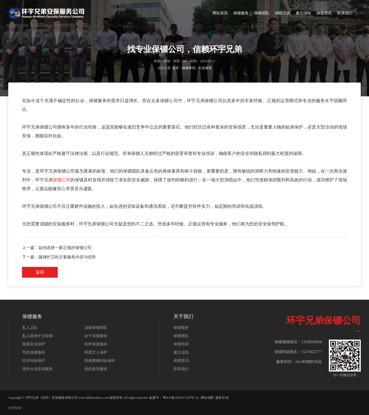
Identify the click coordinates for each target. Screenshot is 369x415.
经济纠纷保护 (33, 361)
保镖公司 (61, 180)
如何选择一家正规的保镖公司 (65, 247)
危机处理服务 (95, 369)
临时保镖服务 (95, 344)
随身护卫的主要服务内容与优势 (67, 257)
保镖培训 (282, 13)
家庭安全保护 (33, 344)
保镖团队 (261, 13)
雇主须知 (303, 13)
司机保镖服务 (33, 352)
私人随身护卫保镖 (37, 336)
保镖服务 (241, 13)
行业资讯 (205, 68)
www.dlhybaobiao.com (94, 398)
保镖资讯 (324, 13)
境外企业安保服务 (37, 369)
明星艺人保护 (95, 352)
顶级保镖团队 (95, 328)
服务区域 (221, 398)
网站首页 (220, 13)
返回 (40, 272)
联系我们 (345, 13)
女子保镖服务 (95, 336)
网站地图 (207, 398)
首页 (175, 68)
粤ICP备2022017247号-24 (180, 398)
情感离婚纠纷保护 (99, 361)
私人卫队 (30, 328)
